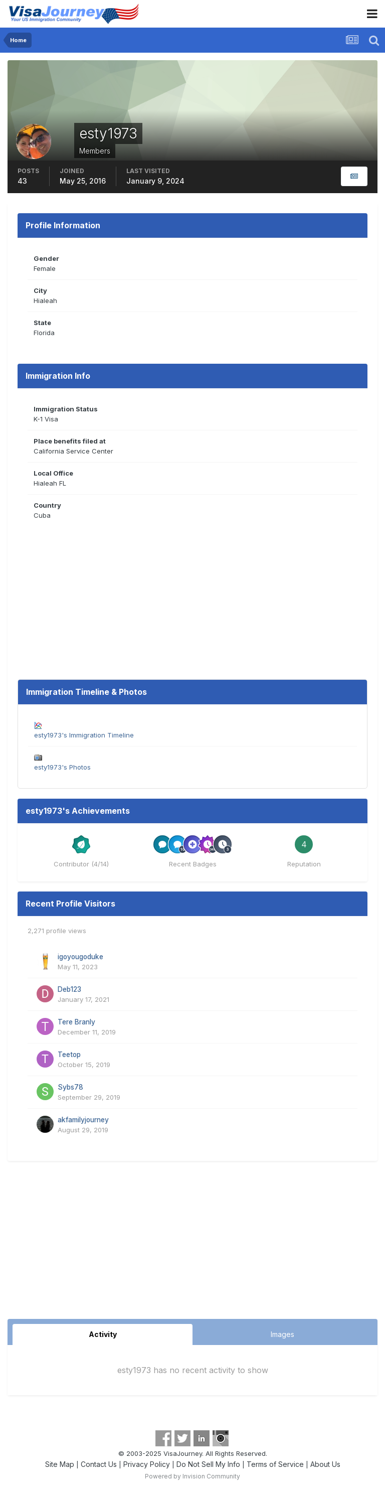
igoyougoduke (80, 957)
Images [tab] (282, 1334)
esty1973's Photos (62, 767)
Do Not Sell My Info (208, 1464)
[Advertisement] (192, 1243)
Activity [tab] (103, 1334)
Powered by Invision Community (192, 1476)
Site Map (59, 1464)
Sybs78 (70, 1087)
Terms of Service (275, 1464)
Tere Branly (76, 1022)
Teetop (69, 1055)
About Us (325, 1464)
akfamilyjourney (83, 1120)
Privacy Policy (146, 1464)
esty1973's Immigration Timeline (84, 735)
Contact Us (99, 1464)
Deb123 (69, 989)
